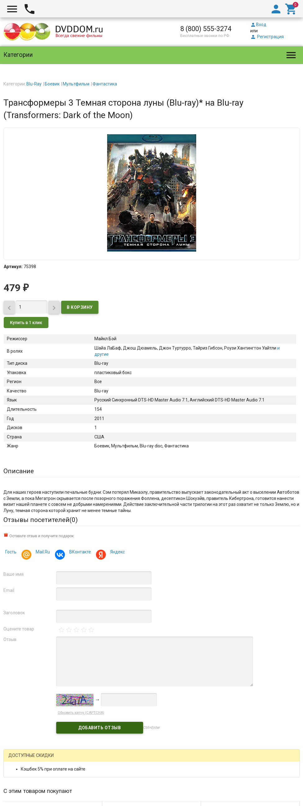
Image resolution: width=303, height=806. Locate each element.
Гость (10, 551)
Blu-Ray (34, 83)
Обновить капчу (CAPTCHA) (81, 713)
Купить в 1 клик (26, 322)
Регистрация (267, 36)
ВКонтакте (79, 552)
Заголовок (14, 612)
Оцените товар (18, 628)
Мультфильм (76, 83)
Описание (18, 471)
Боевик (52, 83)
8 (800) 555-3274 (205, 29)
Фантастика (105, 83)
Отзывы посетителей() (40, 520)
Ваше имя (13, 574)
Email (8, 590)
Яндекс (116, 552)
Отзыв (9, 639)
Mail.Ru (42, 552)
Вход (258, 24)
